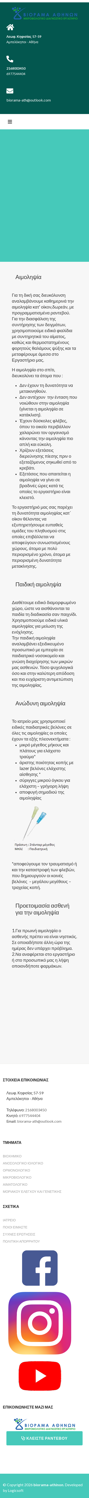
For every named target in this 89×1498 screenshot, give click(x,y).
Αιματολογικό (15, 1184)
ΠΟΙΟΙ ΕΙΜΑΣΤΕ (15, 1227)
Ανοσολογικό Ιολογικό (23, 1163)
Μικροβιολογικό (17, 1177)
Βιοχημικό (12, 1156)
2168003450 (36, 1110)
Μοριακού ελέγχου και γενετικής (32, 1191)
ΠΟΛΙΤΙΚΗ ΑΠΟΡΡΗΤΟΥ (21, 1241)
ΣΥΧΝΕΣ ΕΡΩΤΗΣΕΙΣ (19, 1234)
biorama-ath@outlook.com (39, 1121)
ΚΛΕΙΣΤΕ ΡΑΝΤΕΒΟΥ (44, 1438)
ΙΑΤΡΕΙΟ (9, 1220)
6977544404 (29, 1115)
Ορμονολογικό (16, 1170)
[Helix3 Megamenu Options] (10, 121)
